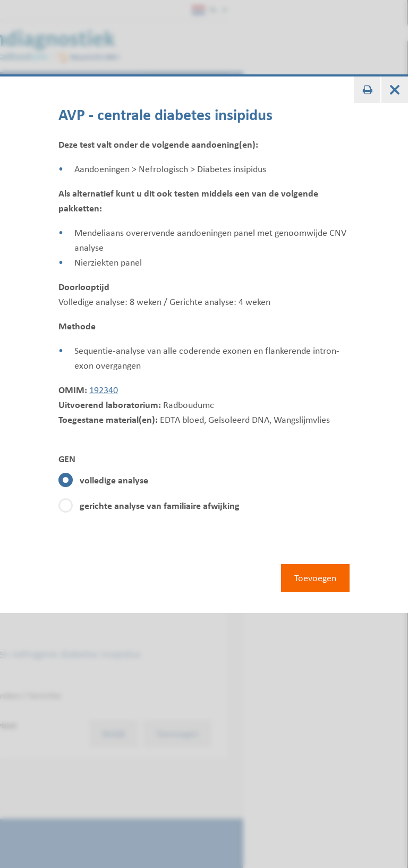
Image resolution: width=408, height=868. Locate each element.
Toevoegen (315, 578)
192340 (103, 390)
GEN (66, 459)
